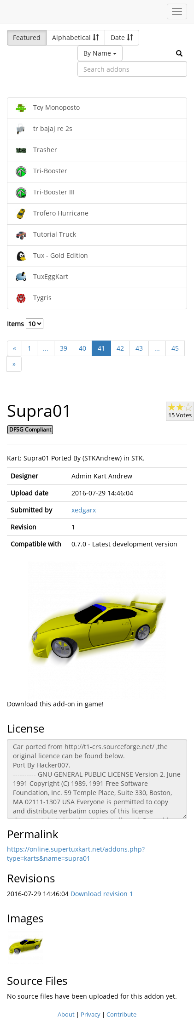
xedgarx (83, 510)
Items (25, 323)
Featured (27, 37)
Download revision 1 (102, 893)
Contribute (121, 1014)
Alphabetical (75, 37)
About (66, 1014)
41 (101, 348)
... (45, 348)
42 (120, 348)
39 (63, 348)
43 (139, 348)
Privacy (90, 1014)
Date (122, 37)
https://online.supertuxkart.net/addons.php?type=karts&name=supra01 (76, 854)
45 (175, 348)
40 (82, 348)
